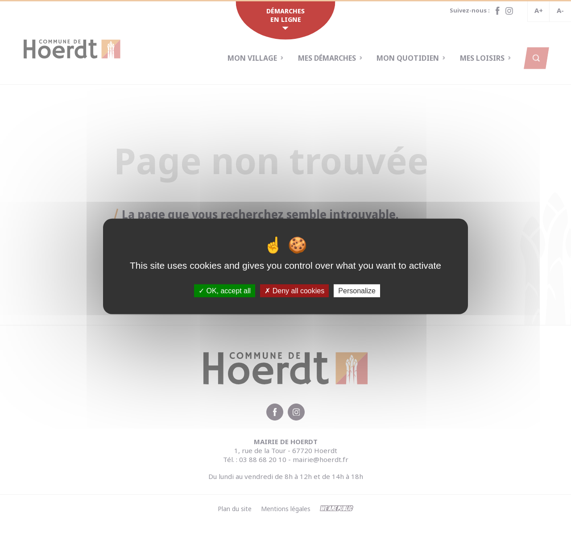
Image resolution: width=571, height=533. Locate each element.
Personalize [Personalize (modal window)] (357, 291)
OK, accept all (225, 291)
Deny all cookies (294, 291)
